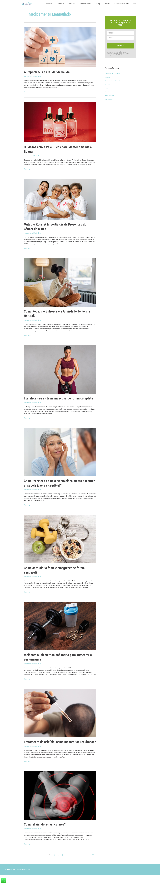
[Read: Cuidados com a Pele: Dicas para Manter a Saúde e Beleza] (60, 122)
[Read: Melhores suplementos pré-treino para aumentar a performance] (60, 630)
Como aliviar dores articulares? (46, 833)
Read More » (28, 92)
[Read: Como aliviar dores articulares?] (60, 804)
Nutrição (108, 84)
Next (93, 863)
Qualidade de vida (111, 92)
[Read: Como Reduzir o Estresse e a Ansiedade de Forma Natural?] (60, 282)
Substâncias (109, 99)
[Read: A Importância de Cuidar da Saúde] (60, 47)
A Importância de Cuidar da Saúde (49, 72)
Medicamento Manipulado (33, 76)
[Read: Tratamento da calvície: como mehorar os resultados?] (60, 717)
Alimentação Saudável (112, 73)
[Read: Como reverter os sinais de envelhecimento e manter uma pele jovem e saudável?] (60, 456)
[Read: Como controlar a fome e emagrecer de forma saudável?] (60, 543)
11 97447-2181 (119, 15)
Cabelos (108, 77)
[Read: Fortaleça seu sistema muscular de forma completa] (60, 369)
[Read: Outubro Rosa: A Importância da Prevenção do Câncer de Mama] (60, 199)
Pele (106, 88)
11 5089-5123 (131, 14)
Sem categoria (110, 95)
